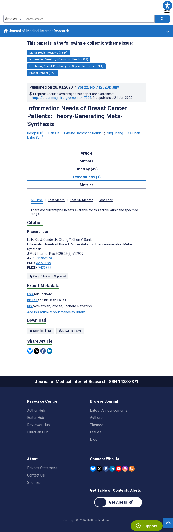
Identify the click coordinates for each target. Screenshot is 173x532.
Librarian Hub (37, 432)
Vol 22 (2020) (98, 87)
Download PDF (41, 330)
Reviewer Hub (38, 425)
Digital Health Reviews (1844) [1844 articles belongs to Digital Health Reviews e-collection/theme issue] (48, 52)
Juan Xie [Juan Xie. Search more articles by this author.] (54, 133)
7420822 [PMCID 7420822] (44, 267)
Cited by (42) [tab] (87, 169)
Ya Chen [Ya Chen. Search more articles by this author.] (135, 133)
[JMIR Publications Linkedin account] (112, 469)
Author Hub (36, 410)
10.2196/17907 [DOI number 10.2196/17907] (44, 258)
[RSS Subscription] (132, 469)
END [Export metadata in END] (30, 294)
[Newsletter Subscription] (118, 502)
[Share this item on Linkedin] (49, 351)
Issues (95, 432)
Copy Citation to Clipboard (48, 276)
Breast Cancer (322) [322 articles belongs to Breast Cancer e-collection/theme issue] (42, 73)
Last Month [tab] (56, 200)
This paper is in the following (80, 43)
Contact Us (36, 475)
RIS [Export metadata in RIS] (30, 306)
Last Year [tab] (106, 200)
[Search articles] (162, 19)
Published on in (74, 87)
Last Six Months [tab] (81, 200)
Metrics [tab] (86, 185)
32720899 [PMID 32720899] (43, 263)
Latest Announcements (109, 410)
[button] (167, 5)
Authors (96, 417)
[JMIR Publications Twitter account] (99, 469)
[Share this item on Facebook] (43, 351)
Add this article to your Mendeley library (56, 312)
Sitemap (34, 482)
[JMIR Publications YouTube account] (118, 469)
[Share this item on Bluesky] (30, 351)
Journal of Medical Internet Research (36, 31)
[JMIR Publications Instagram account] (125, 469)
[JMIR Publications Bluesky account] (93, 469)
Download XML (70, 330)
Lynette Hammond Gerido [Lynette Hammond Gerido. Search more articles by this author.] (84, 133)
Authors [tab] (87, 161)
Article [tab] (87, 153)
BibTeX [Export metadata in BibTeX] (32, 300)
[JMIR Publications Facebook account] (106, 469)
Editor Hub (35, 417)
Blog (93, 439)
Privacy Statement (42, 468)
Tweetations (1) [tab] (87, 177)
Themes (96, 425)
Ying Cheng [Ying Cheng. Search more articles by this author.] (115, 133)
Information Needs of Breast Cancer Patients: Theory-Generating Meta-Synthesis (77, 116)
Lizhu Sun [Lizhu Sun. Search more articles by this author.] (35, 137)
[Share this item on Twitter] (36, 351)
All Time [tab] (37, 200)
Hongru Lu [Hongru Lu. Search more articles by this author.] (35, 133)
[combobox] (88, 19)
